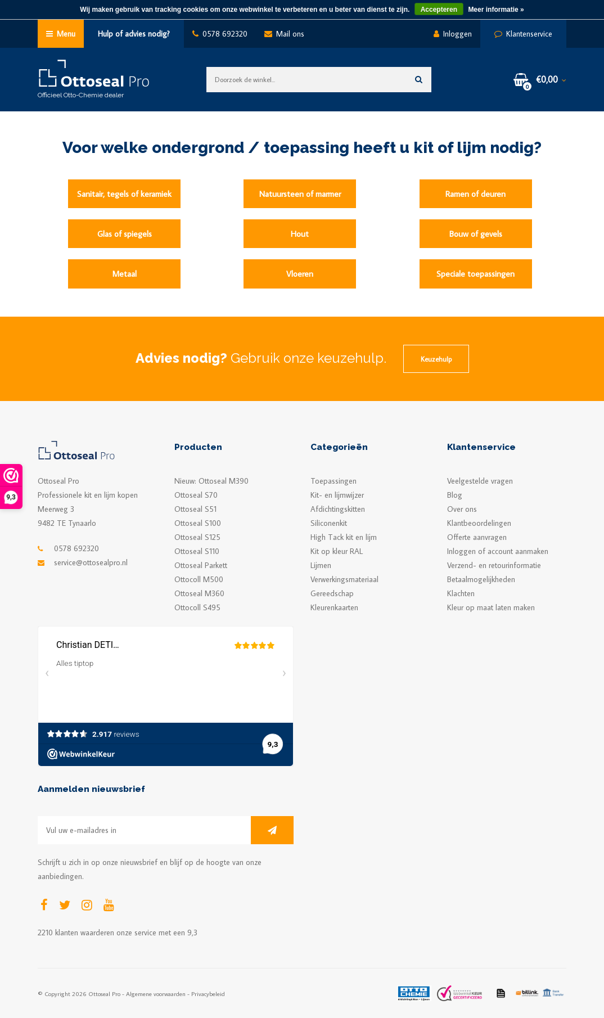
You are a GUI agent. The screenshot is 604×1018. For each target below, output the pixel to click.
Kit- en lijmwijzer (337, 495)
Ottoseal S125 (197, 537)
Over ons (462, 509)
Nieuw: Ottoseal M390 (211, 481)
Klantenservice (523, 34)
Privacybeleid (208, 993)
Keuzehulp (436, 358)
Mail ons (284, 34)
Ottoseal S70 (196, 495)
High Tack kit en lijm (343, 537)
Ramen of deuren (475, 193)
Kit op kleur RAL (336, 551)
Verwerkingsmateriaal (344, 579)
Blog (454, 495)
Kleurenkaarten (334, 607)
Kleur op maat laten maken (491, 607)
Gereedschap (332, 593)
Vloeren (299, 273)
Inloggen (453, 34)
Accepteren (439, 9)
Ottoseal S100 (197, 523)
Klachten (461, 593)
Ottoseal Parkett (200, 565)
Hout (300, 233)
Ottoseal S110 (196, 551)
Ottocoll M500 (198, 579)
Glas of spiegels (124, 233)
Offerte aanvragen (477, 537)
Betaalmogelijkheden (481, 579)
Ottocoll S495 (197, 607)
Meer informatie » (496, 9)
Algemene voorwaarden (156, 993)
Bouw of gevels (475, 233)
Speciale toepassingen (475, 273)
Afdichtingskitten (337, 509)
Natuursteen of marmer (300, 193)
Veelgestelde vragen (480, 481)
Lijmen (320, 565)
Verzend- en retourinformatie (494, 565)
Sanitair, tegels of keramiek (124, 193)
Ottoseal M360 (199, 593)
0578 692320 (219, 34)
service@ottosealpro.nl (91, 562)
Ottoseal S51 (195, 509)
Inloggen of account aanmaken (497, 551)
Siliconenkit (328, 523)
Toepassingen (333, 481)
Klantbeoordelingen (479, 523)
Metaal (124, 273)
